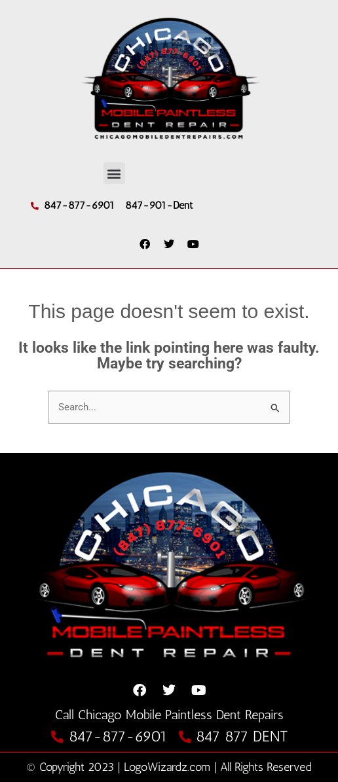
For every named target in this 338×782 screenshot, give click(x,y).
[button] (114, 173)
